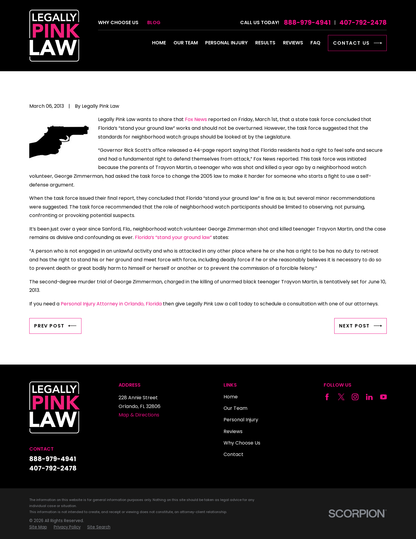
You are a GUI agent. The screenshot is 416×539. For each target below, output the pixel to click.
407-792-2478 (363, 22)
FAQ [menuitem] (315, 42)
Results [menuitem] (265, 42)
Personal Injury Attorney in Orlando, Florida (111, 303)
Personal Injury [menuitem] (226, 42)
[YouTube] (383, 397)
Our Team (235, 408)
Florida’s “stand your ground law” (173, 237)
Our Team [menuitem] (185, 42)
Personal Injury (241, 419)
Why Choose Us (118, 22)
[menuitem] (38, 527)
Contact (233, 454)
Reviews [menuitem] (293, 42)
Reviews (233, 431)
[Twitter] (341, 397)
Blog (153, 22)
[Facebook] (327, 397)
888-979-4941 (307, 22)
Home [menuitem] (159, 42)
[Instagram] (355, 397)
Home (231, 396)
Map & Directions (139, 414)
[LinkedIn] (369, 397)
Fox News (196, 119)
